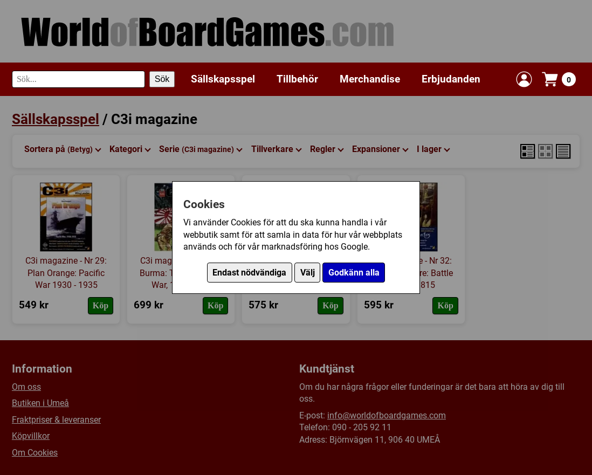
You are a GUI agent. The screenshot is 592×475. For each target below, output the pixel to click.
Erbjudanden (451, 79)
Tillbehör (297, 79)
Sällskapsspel (223, 79)
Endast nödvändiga (249, 272)
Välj (307, 272)
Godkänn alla (354, 272)
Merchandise (370, 79)
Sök (162, 79)
